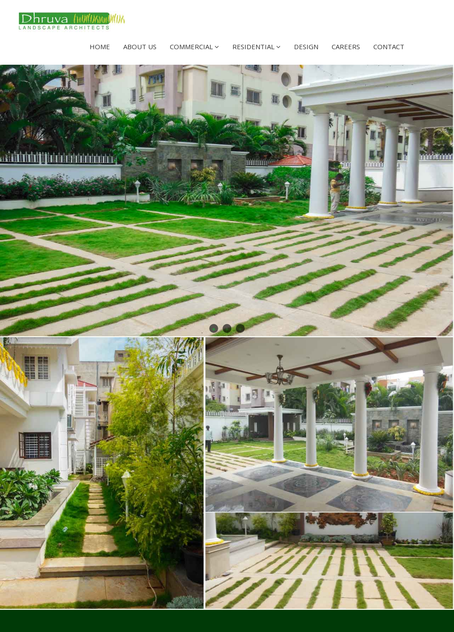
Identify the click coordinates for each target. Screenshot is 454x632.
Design (306, 46)
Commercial (194, 46)
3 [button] (240, 328)
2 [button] (227, 328)
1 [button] (213, 328)
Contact (388, 46)
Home (100, 46)
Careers (346, 46)
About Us (140, 46)
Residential (256, 46)
